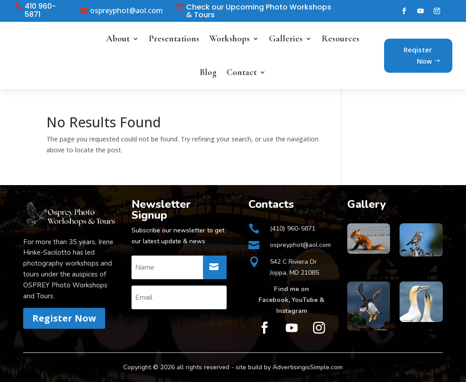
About (118, 38)
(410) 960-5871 (292, 228)
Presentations (174, 38)
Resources (341, 38)
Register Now (64, 318)
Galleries (286, 38)
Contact (242, 72)
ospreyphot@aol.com (126, 11)
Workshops (229, 38)
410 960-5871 (40, 10)
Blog (208, 72)
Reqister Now (418, 55)
